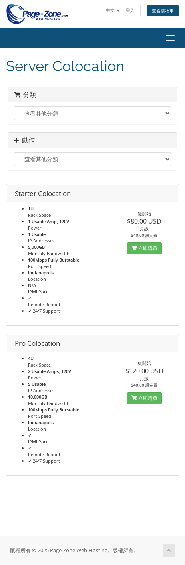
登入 (130, 10)
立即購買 (144, 248)
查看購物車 (163, 11)
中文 (113, 10)
